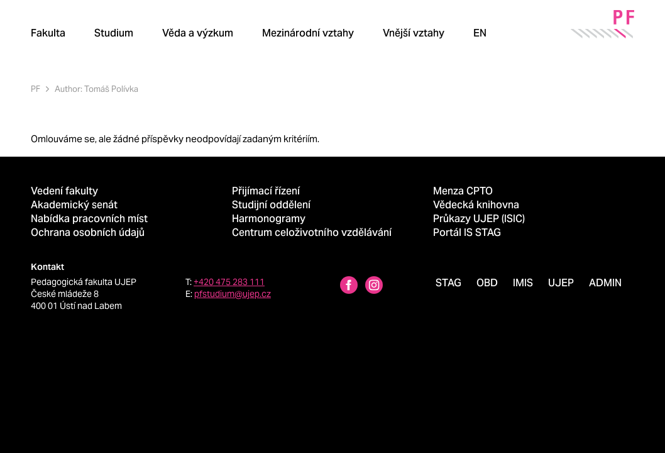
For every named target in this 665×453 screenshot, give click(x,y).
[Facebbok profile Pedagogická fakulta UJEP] (349, 286)
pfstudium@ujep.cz (232, 293)
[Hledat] (524, 33)
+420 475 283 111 (229, 282)
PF (35, 89)
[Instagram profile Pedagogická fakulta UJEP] (374, 286)
